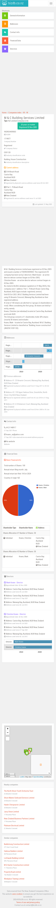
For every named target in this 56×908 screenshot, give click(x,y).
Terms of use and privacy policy (28, 902)
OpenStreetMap (38, 777)
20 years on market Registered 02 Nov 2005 (28, 126)
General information (17, 15)
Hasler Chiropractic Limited (14, 805)
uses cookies (17, 894)
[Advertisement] (28, 83)
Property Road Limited (12, 872)
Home (4, 112)
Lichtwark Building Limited (14, 858)
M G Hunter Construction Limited (16, 865)
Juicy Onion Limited (11, 811)
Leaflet (22, 777)
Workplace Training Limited (14, 879)
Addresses (14, 24)
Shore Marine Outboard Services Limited (19, 798)
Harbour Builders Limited (13, 851)
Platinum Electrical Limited (14, 825)
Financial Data (15, 40)
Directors (13, 49)
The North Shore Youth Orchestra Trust (18, 791)
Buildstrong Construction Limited (16, 844)
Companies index (14, 112)
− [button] (8, 733)
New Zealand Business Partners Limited (19, 818)
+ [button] (8, 729)
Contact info (15, 32)
